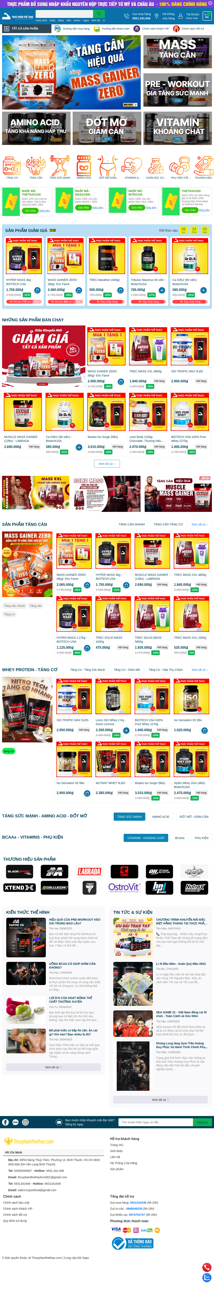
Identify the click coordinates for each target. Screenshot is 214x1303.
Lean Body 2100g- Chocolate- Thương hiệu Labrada (145, 441)
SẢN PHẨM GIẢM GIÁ (26, 230)
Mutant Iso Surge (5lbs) (103, 437)
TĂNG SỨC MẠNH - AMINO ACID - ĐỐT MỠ (44, 815)
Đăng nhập (192, 18)
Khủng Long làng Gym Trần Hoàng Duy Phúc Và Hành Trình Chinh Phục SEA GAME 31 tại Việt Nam (181, 1045)
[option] (71, 72)
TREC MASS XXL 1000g (190, 637)
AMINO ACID (83, 177)
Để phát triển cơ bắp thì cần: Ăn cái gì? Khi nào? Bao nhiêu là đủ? (73, 1032)
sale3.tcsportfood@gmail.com (37, 1190)
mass (53, 20)
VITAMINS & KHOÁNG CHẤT (131, 177)
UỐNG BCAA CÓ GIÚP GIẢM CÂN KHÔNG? (72, 965)
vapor (86, 20)
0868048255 (134, 1208)
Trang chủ (116, 1145)
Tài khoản (192, 14)
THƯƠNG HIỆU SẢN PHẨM (29, 859)
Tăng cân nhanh (14, 605)
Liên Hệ (115, 1157)
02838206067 (23, 1170)
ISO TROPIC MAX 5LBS (187, 371)
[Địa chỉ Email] (165, 1122)
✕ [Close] (210, 3)
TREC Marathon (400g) (104, 280)
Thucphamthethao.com (46, 1257)
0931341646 (22, 1183)
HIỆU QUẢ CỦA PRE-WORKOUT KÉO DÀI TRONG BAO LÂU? (74, 921)
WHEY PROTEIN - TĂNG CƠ (29, 669)
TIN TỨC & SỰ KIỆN (132, 912)
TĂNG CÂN (35, 177)
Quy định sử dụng (15, 1220)
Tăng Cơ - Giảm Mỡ (127, 669)
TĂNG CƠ (11, 177)
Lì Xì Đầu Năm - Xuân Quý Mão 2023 (181, 963)
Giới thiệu (116, 1151)
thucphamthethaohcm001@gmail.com (42, 1177)
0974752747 (137, 1214)
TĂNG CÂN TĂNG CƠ (168, 524)
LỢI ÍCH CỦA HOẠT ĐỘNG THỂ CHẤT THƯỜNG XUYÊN (70, 999)
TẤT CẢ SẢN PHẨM (25, 28)
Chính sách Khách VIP (17, 1208)
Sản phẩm (116, 1169)
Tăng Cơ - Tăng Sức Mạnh (87, 669)
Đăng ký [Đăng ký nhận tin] (202, 1122)
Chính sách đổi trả (193, 28)
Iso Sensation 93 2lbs (188, 720)
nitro (68, 20)
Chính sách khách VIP (155, 28)
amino (77, 20)
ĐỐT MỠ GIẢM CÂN (107, 177)
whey (61, 20)
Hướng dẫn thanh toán (115, 28)
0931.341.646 (141, 18)
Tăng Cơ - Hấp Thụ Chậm (166, 669)
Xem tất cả (106, 463)
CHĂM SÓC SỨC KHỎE (155, 177)
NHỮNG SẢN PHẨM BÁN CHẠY (33, 319)
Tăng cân (36, 605)
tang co (9, 751)
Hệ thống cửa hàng (168, 16)
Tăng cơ (9, 614)
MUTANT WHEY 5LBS (110, 783)
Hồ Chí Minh (13, 1152)
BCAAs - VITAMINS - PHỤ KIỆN (32, 836)
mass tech (41, 20)
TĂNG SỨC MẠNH (59, 177)
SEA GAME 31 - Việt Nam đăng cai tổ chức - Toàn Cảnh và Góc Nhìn (181, 1014)
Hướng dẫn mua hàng (76, 28)
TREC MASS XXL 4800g (145, 371)
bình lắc (96, 20)
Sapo (85, 1257)
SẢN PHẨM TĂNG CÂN (24, 524)
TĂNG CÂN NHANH (132, 524)
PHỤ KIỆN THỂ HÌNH (179, 177)
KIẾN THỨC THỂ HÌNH (28, 912)
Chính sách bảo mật (16, 1202)
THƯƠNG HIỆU (203, 177)
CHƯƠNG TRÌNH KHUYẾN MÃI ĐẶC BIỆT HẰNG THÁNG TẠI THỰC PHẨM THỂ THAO (181, 921)
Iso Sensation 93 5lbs (71, 783)
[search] (99, 14)
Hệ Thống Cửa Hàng (123, 1163)
